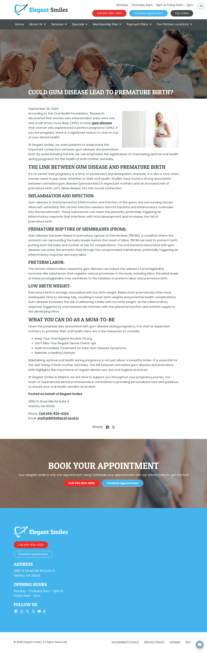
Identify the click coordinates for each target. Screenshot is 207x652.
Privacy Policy (154, 642)
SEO (188, 642)
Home (19, 24)
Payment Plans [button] (139, 24)
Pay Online (182, 13)
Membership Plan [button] (107, 24)
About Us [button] (37, 24)
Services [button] (59, 24)
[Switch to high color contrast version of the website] (201, 6)
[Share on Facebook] (107, 427)
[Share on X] (113, 427)
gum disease (102, 123)
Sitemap (175, 642)
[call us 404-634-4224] (109, 13)
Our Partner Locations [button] (174, 24)
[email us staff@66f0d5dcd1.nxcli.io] (58, 418)
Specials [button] (79, 24)
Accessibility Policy (125, 642)
